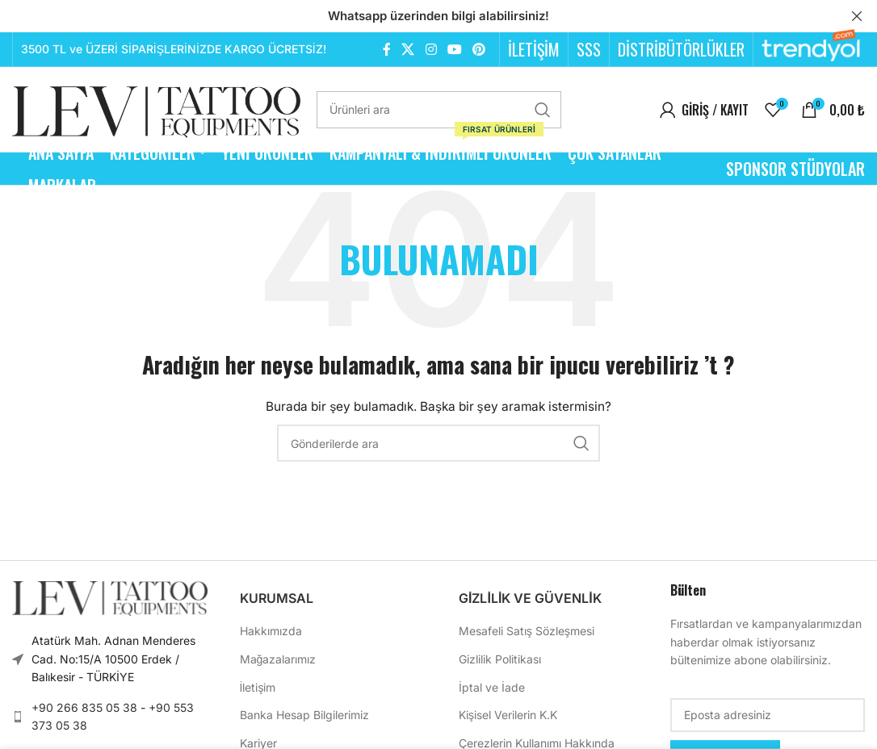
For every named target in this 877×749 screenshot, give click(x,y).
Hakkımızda (271, 631)
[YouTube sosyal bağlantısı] (454, 49)
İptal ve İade (492, 686)
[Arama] (439, 109)
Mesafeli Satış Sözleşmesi (526, 631)
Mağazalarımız (278, 659)
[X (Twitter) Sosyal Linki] (408, 49)
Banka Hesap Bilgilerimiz (304, 715)
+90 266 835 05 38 (84, 706)
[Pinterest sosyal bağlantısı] (479, 49)
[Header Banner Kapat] (857, 16)
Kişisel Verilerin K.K (508, 715)
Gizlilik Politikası (500, 659)
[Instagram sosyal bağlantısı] (431, 49)
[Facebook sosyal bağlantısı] (386, 49)
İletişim (258, 686)
